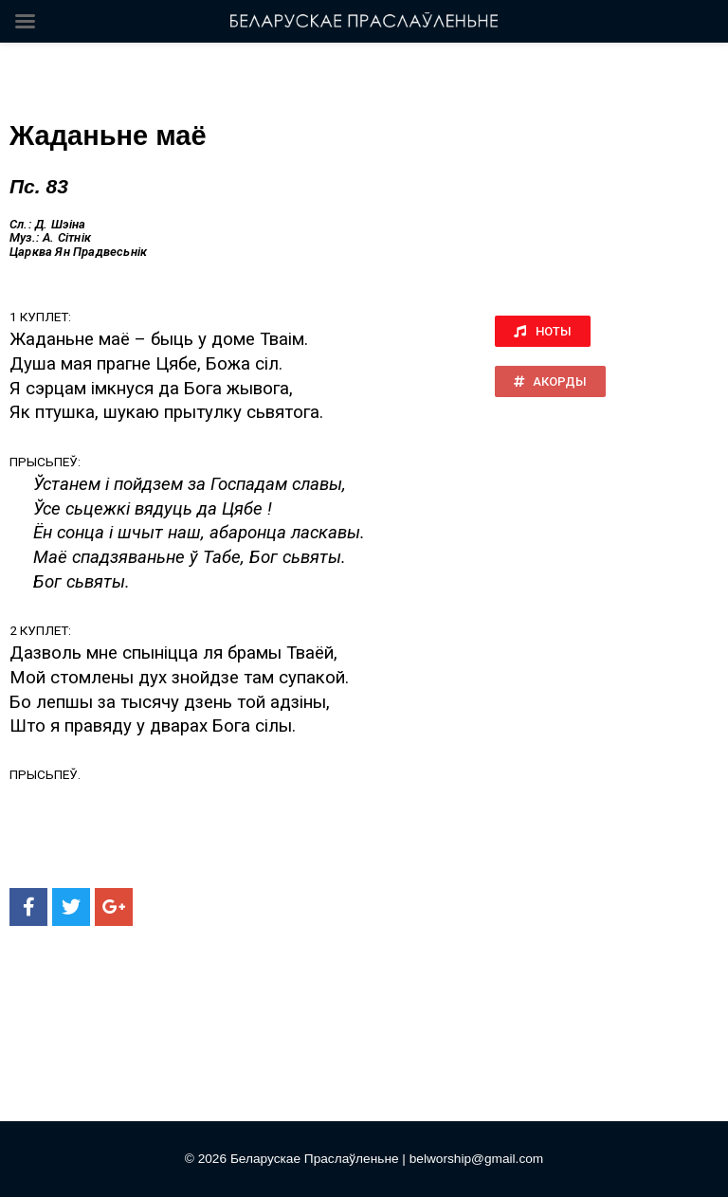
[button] (543, 331)
